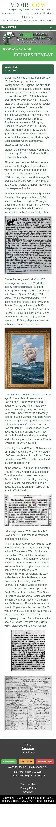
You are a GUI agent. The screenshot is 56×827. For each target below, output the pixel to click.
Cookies (28, 791)
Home (28, 744)
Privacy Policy (28, 788)
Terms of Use (28, 784)
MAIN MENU (26, 28)
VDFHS (28, 5)
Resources (28, 748)
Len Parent (21, 772)
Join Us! (28, 36)
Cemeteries (28, 752)
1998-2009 (36, 772)
